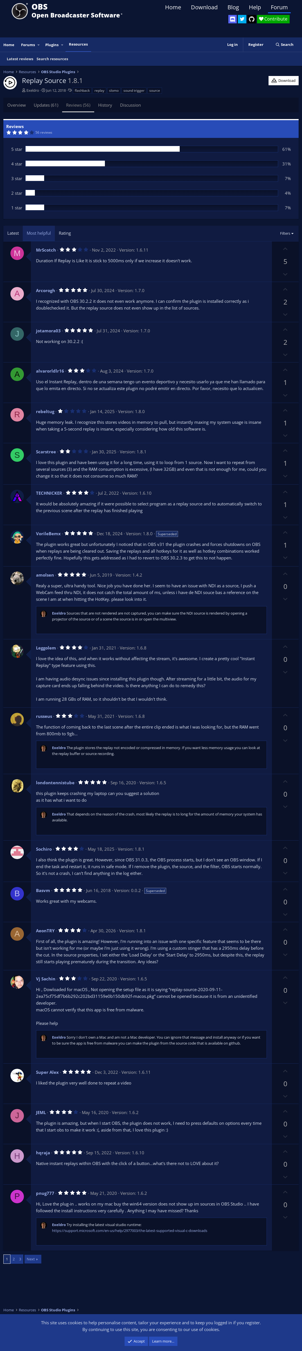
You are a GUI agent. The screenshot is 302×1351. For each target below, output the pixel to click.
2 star (16, 193)
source (154, 90)
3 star (16, 178)
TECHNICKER (49, 493)
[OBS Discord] (232, 19)
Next (31, 1259)
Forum (279, 7)
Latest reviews (20, 58)
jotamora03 (48, 330)
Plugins (51, 44)
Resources (78, 44)
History (105, 105)
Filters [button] (285, 233)
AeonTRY (45, 930)
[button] (38, 45)
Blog (233, 7)
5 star (16, 149)
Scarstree (46, 451)
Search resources (52, 58)
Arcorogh (45, 290)
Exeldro (32, 90)
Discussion (130, 105)
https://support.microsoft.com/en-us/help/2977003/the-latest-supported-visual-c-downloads (129, 1230)
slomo (114, 90)
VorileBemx (48, 533)
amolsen (45, 575)
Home (173, 7)
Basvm (43, 890)
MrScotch (46, 250)
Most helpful (39, 233)
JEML (41, 1112)
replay (99, 90)
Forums (28, 44)
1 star (16, 207)
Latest (13, 233)
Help (255, 7)
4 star (16, 164)
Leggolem (46, 648)
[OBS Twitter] (242, 19)
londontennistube (55, 782)
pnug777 (45, 1193)
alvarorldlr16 (50, 371)
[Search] (284, 44)
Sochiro (44, 849)
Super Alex (47, 1072)
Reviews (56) (78, 105)
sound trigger (134, 90)
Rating (65, 233)
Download (204, 7)
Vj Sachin (45, 979)
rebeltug (45, 411)
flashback (82, 90)
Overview (16, 105)
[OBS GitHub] (251, 19)
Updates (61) (46, 105)
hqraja (43, 1152)
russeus (44, 716)
